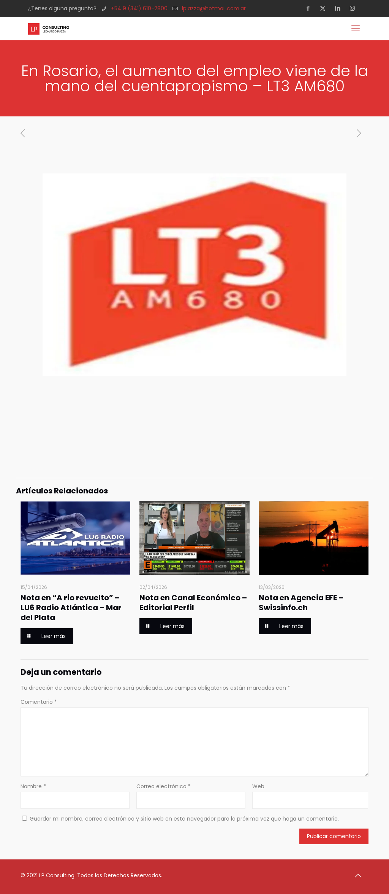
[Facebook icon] (310, 8)
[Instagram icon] (354, 8)
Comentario (39, 702)
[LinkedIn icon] (340, 8)
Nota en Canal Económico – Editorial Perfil (193, 602)
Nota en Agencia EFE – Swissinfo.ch (301, 602)
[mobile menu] (356, 28)
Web (258, 786)
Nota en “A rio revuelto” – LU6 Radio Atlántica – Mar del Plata (71, 607)
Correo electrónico (163, 786)
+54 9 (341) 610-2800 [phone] (139, 8)
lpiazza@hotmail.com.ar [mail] (214, 8)
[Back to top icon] (360, 876)
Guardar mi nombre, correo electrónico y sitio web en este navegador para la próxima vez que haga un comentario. (184, 818)
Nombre (33, 786)
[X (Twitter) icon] (325, 8)
